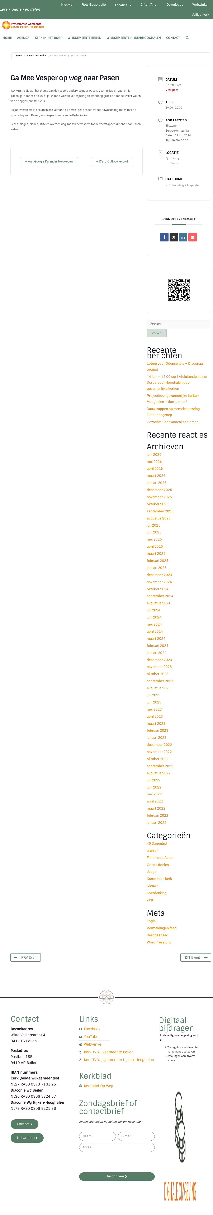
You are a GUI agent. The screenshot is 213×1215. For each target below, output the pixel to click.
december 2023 (159, 661)
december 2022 (159, 746)
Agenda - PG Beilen (36, 57)
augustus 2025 (159, 520)
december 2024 (159, 576)
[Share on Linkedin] (183, 239)
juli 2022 (153, 782)
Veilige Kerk (199, 16)
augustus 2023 (159, 690)
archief (152, 852)
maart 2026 (156, 477)
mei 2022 (154, 796)
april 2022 (155, 803)
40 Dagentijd (157, 845)
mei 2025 (154, 541)
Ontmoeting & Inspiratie (182, 187)
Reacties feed (157, 937)
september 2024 (160, 598)
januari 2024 (156, 654)
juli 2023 (153, 697)
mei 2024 (154, 626)
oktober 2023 (158, 676)
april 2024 (155, 633)
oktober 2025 (158, 506)
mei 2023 (154, 711)
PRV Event (26, 959)
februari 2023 (157, 732)
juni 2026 (154, 456)
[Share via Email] (192, 239)
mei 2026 (154, 463)
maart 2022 (156, 810)
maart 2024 (156, 640)
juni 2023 (154, 704)
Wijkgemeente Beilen (84, 40)
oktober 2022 (158, 761)
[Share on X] (174, 239)
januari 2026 (156, 484)
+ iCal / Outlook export (111, 163)
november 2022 (159, 754)
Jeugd (152, 873)
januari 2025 (156, 570)
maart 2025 (156, 555)
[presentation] (111, 1164)
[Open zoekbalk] (187, 39)
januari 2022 (156, 824)
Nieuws (86, 5)
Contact (173, 40)
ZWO (151, 902)
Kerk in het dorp (48, 40)
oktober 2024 (158, 591)
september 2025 (160, 513)
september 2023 (160, 683)
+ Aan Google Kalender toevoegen (50, 163)
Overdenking (157, 895)
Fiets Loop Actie (159, 859)
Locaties (145, 6)
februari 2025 (157, 562)
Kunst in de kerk (159, 881)
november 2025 (159, 499)
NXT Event (196, 959)
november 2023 (159, 669)
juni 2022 (154, 789)
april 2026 (155, 470)
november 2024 (159, 583)
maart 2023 (156, 725)
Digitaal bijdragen (176, 1026)
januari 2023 (156, 739)
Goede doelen (158, 866)
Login (151, 923)
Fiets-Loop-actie (115, 5)
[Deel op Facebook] (164, 239)
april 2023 (155, 718)
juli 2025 (153, 527)
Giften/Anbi (172, 5)
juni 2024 (154, 619)
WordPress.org (159, 944)
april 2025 (155, 548)
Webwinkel (173, 16)
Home (7, 40)
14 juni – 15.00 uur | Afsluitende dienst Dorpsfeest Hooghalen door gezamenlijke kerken (177, 384)
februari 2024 (157, 647)
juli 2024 (153, 612)
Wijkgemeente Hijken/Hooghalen (134, 40)
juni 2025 (154, 534)
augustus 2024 (159, 605)
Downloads (199, 5)
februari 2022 (157, 817)
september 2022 (160, 768)
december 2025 (159, 492)
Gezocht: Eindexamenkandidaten (172, 424)
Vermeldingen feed (162, 930)
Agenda (23, 40)
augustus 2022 (159, 775)
